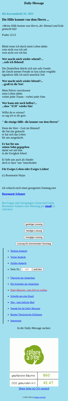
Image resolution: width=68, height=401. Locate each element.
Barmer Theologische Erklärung (26, 314)
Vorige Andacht (18, 257)
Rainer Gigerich (40, 397)
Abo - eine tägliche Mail (23, 302)
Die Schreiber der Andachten (25, 284)
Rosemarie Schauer (13, 193)
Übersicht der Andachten (23, 278)
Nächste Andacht (19, 251)
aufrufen (37, 269)
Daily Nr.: (16, 269)
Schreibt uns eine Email (22, 296)
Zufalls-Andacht (19, 263)
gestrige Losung (34, 224)
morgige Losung (34, 237)
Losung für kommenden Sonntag (34, 243)
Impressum (16, 320)
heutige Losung (34, 230)
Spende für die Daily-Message (25, 308)
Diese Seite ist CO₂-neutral (34, 387)
